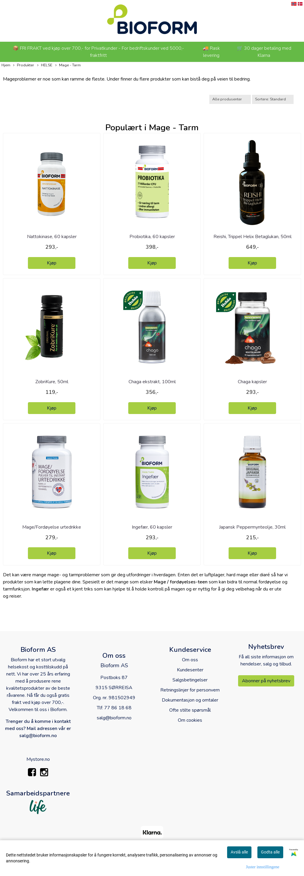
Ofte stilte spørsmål (190, 710)
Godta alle (270, 852)
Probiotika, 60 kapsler (152, 236)
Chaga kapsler (252, 381)
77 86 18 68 (118, 708)
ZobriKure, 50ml (51, 381)
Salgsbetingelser (190, 680)
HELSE (44, 65)
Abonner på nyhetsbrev (266, 681)
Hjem (5, 65)
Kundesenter (190, 670)
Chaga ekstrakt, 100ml (152, 381)
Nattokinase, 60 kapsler (52, 236)
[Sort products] (273, 99)
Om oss (190, 660)
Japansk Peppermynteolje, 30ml (252, 527)
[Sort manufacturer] (230, 99)
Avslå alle (239, 852)
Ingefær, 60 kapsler (152, 527)
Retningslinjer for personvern (190, 690)
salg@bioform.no (114, 718)
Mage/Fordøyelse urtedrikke (51, 527)
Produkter (23, 65)
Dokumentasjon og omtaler (190, 700)
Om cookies (190, 720)
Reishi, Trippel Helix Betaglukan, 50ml (252, 236)
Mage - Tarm (68, 65)
